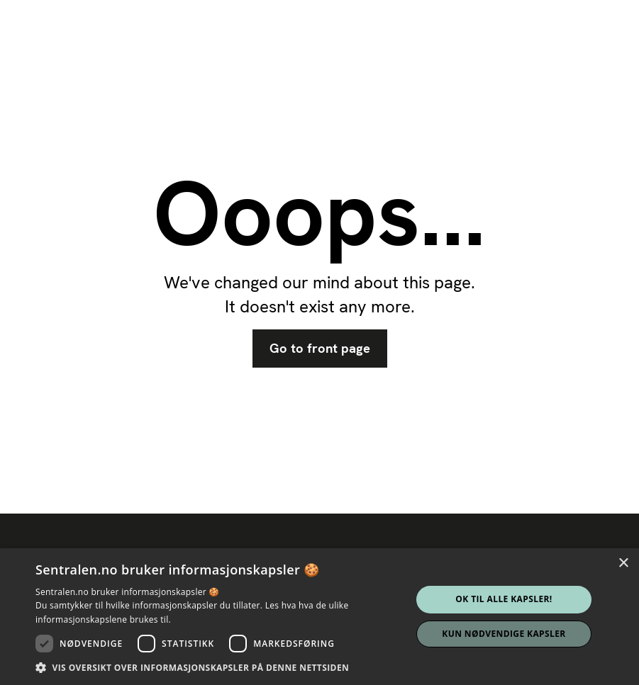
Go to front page (320, 348)
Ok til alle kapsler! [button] (503, 599)
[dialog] (319, 616)
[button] (217, 667)
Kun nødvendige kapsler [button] (503, 634)
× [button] (623, 563)
